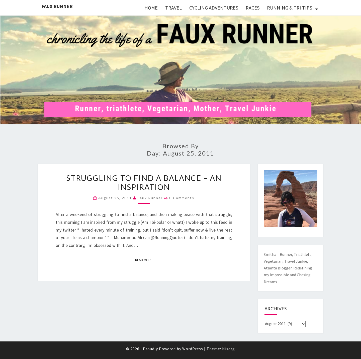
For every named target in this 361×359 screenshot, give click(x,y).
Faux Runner (57, 6)
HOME (151, 8)
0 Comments (181, 198)
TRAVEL (173, 8)
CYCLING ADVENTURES (213, 8)
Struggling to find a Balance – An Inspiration (144, 182)
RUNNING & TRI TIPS (289, 8)
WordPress (192, 348)
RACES (252, 8)
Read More (145, 259)
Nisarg (228, 348)
